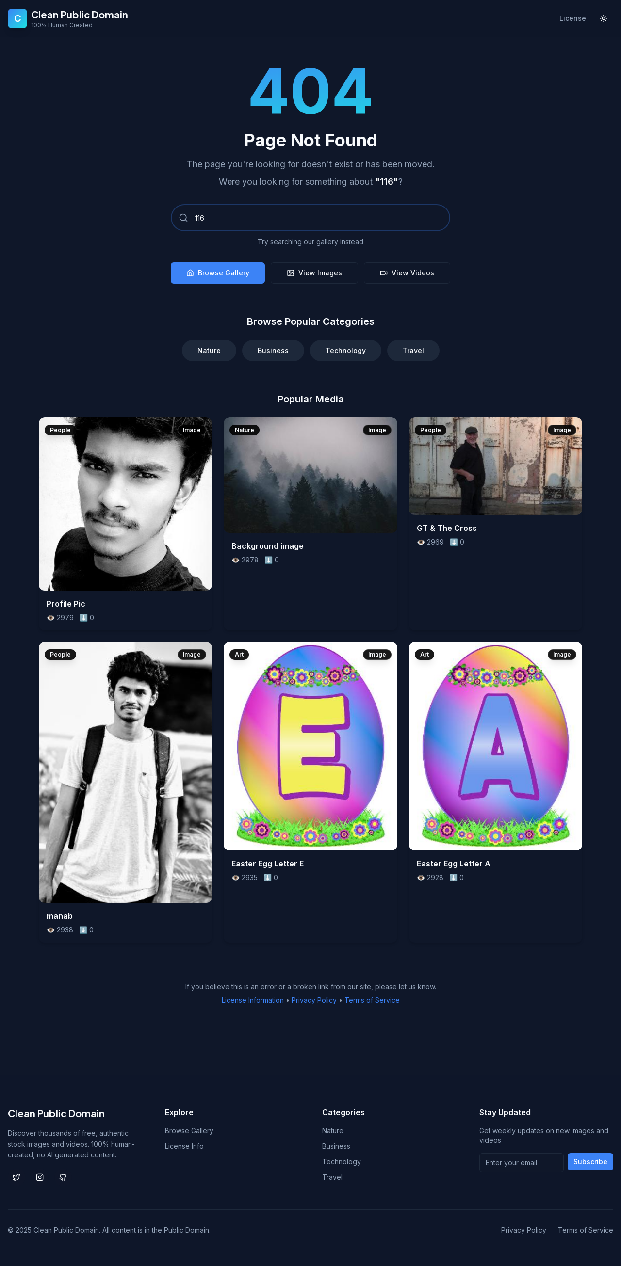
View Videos (407, 273)
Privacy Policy (314, 1000)
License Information (253, 1000)
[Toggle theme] (603, 18)
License (572, 18)
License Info (184, 1146)
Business (273, 350)
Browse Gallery (217, 273)
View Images (314, 273)
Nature (209, 350)
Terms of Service (372, 1000)
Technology (346, 350)
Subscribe (590, 1161)
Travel (413, 350)
